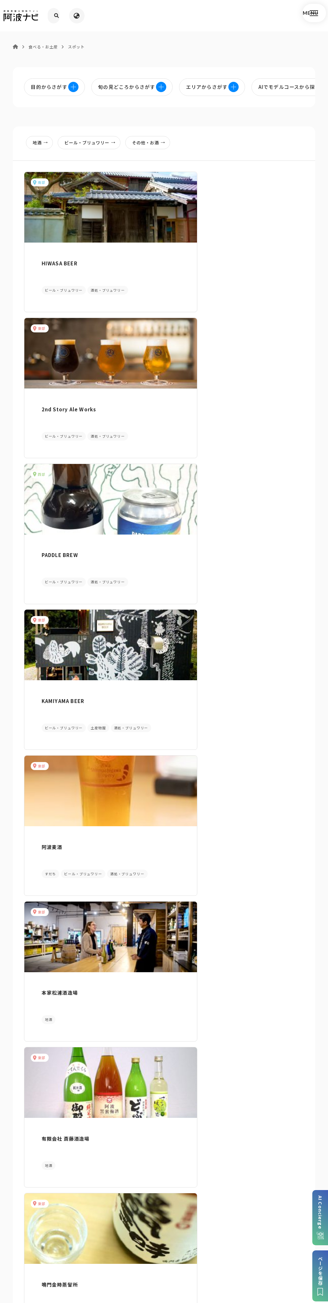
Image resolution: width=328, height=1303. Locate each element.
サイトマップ (89, 1249)
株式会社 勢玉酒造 (54, 782)
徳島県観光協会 (286, 1249)
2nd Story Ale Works (156, 256)
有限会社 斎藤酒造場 (57, 526)
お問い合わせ (214, 1259)
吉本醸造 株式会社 (247, 782)
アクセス (272, 1176)
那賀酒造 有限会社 (54, 924)
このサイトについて (46, 1249)
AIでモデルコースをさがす (54, 1067)
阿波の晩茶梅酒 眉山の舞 (257, 526)
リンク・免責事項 (174, 1249)
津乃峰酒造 (142, 651)
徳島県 (186, 1259)
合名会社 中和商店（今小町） (257, 655)
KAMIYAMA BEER (54, 392)
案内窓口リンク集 (164, 1176)
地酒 (43, 145)
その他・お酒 (156, 145)
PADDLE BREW (244, 256)
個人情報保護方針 (129, 1249)
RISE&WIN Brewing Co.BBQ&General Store (160, 786)
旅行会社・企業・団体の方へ (231, 1249)
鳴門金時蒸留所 (147, 526)
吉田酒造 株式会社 (247, 924)
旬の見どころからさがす (273, 1067)
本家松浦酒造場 (244, 392)
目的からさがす (163, 1067)
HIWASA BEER (51, 256)
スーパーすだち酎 (54, 651)
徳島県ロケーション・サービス (139, 1259)
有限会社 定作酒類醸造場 (158, 924)
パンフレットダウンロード (56, 1176)
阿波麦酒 (139, 392)
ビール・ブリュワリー (94, 145)
